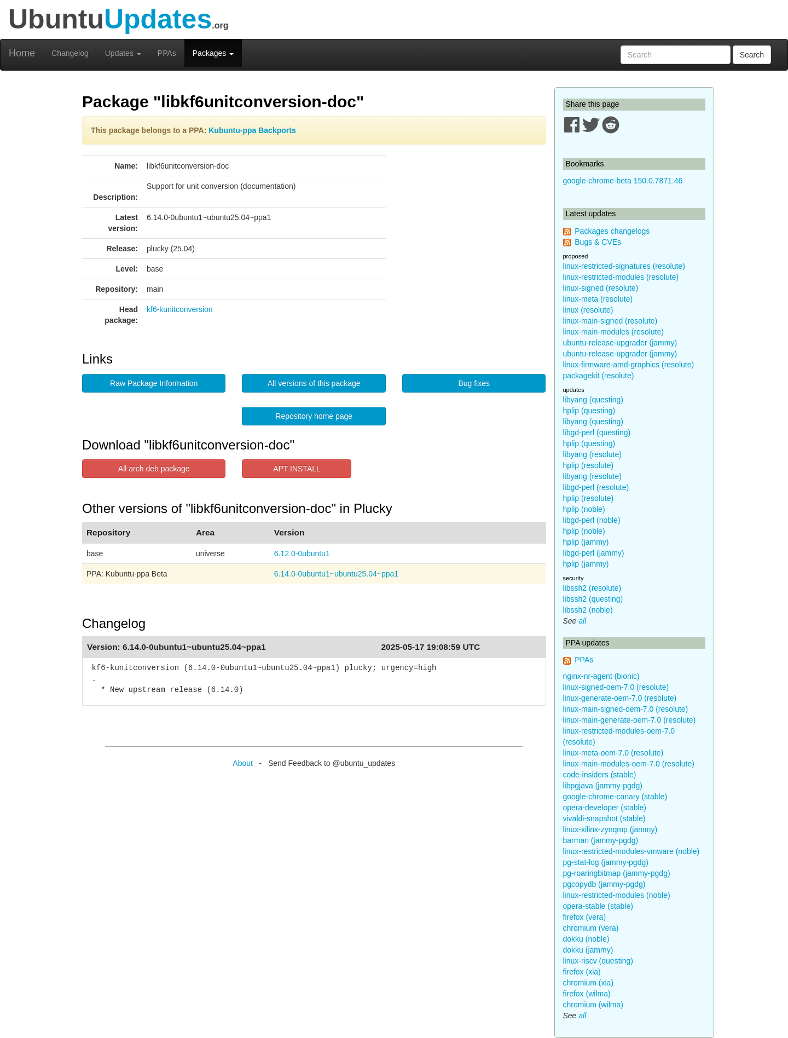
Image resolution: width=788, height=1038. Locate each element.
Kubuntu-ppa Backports (252, 130)
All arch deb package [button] (154, 468)
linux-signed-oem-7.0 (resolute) (616, 687)
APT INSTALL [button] (297, 468)
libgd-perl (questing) (597, 432)
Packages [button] (213, 53)
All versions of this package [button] (314, 383)
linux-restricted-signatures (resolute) (624, 266)
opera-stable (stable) (598, 906)
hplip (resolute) (588, 465)
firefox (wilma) (587, 993)
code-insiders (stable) (599, 774)
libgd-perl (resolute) (596, 487)
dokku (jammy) (588, 949)
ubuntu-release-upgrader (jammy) (620, 342)
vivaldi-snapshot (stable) (604, 818)
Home (22, 53)
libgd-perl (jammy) (593, 553)
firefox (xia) (582, 971)
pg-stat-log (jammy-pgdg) (605, 862)
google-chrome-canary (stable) (615, 796)
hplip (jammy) (586, 542)
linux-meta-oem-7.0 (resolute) (613, 752)
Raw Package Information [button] (154, 383)
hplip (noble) (584, 509)
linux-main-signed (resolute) (610, 320)
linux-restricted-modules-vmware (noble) (631, 851)
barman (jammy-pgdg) (601, 840)
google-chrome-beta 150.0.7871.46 (623, 180)
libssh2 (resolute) (592, 588)
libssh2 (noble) (588, 610)
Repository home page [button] (313, 416)
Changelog (70, 53)
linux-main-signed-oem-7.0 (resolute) (625, 709)
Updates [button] (123, 53)
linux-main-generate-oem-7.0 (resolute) (629, 720)
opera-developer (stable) (605, 807)
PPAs (167, 53)
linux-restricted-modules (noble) (616, 895)
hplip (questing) (589, 410)
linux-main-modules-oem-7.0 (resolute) (628, 763)
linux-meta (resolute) (598, 299)
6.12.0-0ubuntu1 (302, 553)
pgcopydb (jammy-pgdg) (604, 884)
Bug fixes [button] (474, 383)
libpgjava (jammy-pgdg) (603, 785)
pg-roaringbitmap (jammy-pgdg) (616, 873)
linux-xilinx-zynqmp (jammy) (610, 829)
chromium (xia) (588, 982)
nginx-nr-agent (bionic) (601, 676)
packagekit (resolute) (598, 375)
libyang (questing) (593, 399)
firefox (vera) (584, 917)
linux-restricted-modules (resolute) (621, 277)
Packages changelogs (612, 231)
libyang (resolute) (592, 454)
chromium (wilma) (593, 1004)
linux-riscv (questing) (598, 960)
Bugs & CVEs (598, 242)
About (243, 763)
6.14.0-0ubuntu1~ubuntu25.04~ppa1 (336, 573)
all (582, 620)
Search (752, 54)
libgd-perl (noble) (592, 520)
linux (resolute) (588, 309)
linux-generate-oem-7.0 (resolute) (620, 698)
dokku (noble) (586, 939)
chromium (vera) (591, 928)
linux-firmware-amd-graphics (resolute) (628, 364)
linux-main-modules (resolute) (613, 331)
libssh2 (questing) (593, 599)
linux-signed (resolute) (601, 288)
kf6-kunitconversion (180, 309)
